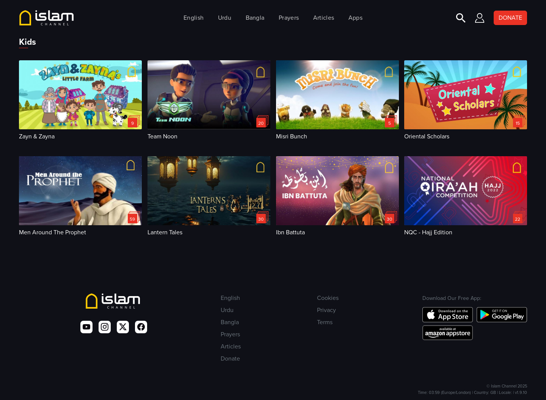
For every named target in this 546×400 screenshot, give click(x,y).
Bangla (255, 17)
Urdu (224, 17)
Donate (230, 358)
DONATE (510, 17)
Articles (323, 17)
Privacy (326, 310)
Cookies (328, 297)
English (194, 17)
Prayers (289, 17)
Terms (325, 322)
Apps (355, 17)
